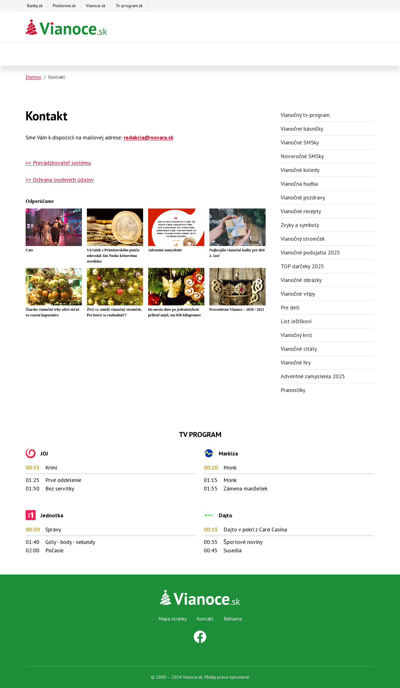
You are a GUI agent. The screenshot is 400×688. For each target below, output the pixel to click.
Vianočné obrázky (301, 280)
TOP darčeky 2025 (302, 266)
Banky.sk (34, 5)
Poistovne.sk (64, 5)
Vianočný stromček (303, 238)
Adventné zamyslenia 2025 (313, 376)
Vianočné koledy (300, 169)
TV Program (200, 434)
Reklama (233, 618)
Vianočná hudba (299, 183)
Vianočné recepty (301, 211)
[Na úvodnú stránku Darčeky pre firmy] (66, 27)
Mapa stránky (172, 618)
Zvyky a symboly (300, 224)
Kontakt (205, 618)
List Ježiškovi (296, 321)
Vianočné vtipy (298, 293)
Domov (33, 77)
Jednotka (52, 515)
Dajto (225, 515)
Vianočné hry (296, 362)
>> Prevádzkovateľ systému (58, 162)
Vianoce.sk (95, 5)
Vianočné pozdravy (303, 197)
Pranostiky (293, 390)
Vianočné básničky (302, 128)
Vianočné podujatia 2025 (310, 252)
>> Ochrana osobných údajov (60, 179)
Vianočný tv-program (305, 114)
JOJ (44, 453)
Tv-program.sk (129, 5)
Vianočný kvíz (296, 335)
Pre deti (290, 307)
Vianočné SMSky (300, 142)
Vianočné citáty (299, 348)
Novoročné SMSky (302, 156)
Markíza (228, 453)
